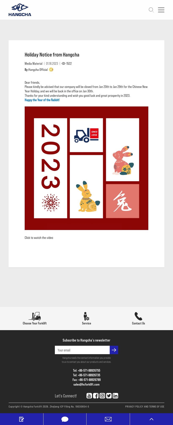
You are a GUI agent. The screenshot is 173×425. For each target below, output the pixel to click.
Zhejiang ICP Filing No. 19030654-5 (69, 406)
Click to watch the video (39, 237)
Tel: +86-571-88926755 (86, 370)
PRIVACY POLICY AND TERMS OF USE (144, 406)
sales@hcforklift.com (86, 384)
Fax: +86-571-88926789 (87, 380)
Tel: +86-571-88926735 (86, 375)
